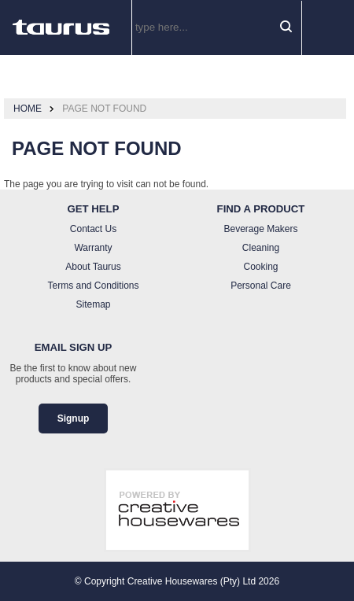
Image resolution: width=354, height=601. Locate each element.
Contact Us (93, 228)
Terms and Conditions (92, 285)
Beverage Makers (260, 228)
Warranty (93, 247)
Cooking (260, 266)
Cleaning (260, 247)
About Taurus (93, 266)
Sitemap (93, 304)
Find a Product (261, 209)
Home (27, 108)
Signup (73, 418)
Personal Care (260, 285)
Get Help (94, 209)
